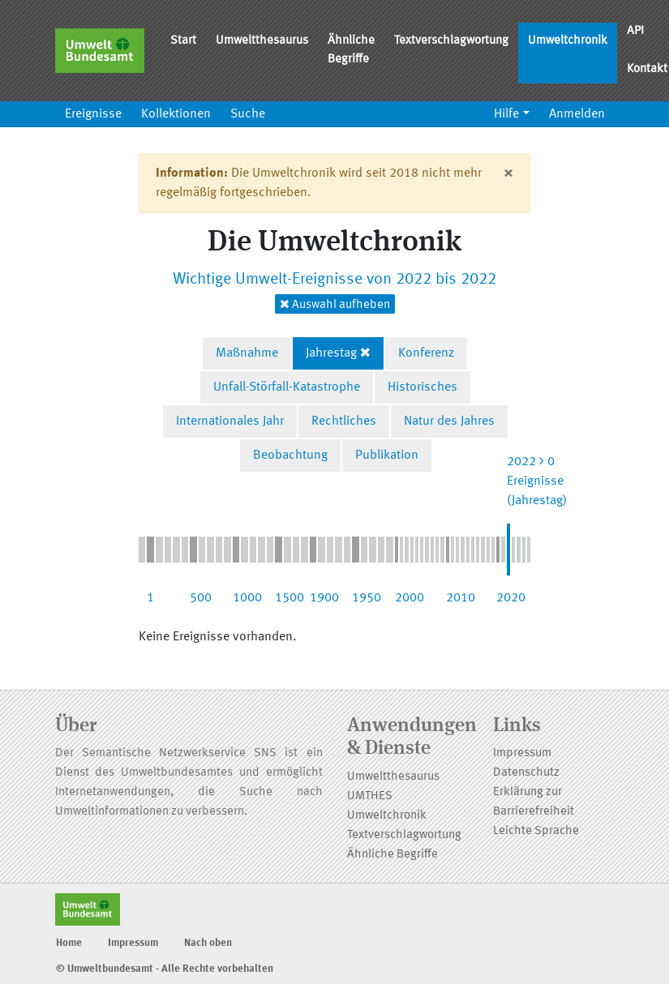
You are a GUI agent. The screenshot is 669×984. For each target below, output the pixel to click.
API (635, 31)
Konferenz (426, 353)
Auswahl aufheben (335, 304)
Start (183, 41)
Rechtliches (343, 421)
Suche (247, 114)
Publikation (386, 455)
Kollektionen (176, 114)
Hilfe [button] (506, 114)
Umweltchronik (567, 41)
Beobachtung (290, 455)
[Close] (508, 173)
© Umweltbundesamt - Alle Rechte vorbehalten (164, 969)
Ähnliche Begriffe (351, 50)
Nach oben (208, 943)
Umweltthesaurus (262, 41)
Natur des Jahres (449, 421)
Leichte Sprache (536, 831)
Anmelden (577, 114)
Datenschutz (526, 773)
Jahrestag (331, 353)
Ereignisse (93, 114)
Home (69, 943)
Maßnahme (247, 353)
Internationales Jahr (230, 421)
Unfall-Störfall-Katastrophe (286, 387)
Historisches (422, 387)
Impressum (522, 753)
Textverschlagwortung (451, 41)
